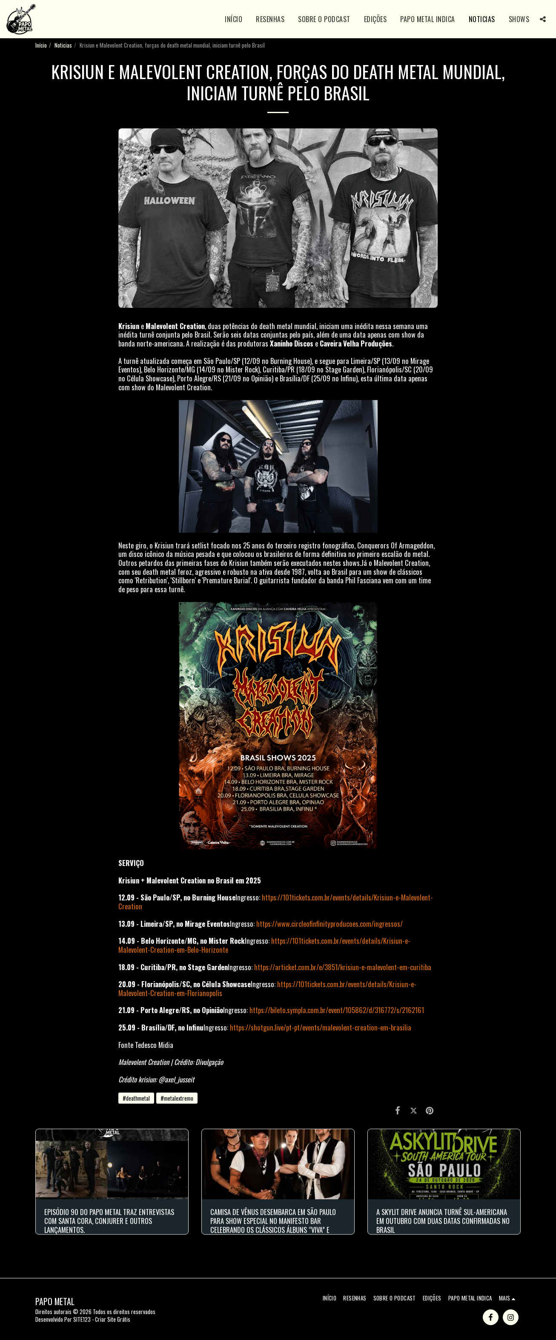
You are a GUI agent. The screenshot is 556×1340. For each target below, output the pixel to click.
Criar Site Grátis (112, 1319)
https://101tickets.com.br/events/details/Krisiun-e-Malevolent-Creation (275, 901)
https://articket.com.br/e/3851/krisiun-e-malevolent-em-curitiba (342, 967)
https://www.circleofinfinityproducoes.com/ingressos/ (329, 923)
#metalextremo (176, 1098)
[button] (542, 19)
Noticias (63, 45)
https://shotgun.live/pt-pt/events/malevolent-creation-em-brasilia (320, 1027)
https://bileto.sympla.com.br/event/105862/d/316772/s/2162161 (336, 1010)
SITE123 (82, 1319)
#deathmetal (136, 1098)
